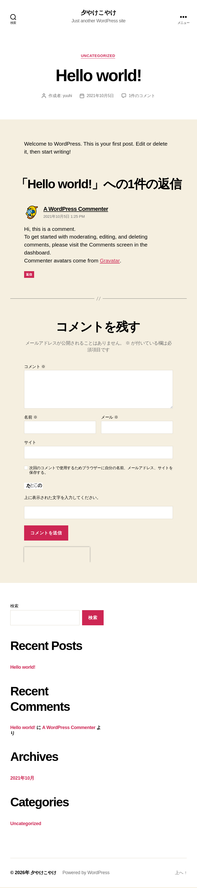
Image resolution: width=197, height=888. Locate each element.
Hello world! (22, 667)
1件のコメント (142, 96)
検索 (14, 606)
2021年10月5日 (100, 96)
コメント (34, 367)
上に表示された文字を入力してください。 (62, 498)
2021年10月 (22, 778)
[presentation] (57, 555)
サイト (30, 443)
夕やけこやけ (98, 13)
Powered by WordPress (87, 873)
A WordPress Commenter (68, 728)
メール (109, 418)
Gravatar (110, 261)
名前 (30, 418)
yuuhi (67, 96)
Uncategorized (98, 56)
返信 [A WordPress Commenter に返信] (29, 275)
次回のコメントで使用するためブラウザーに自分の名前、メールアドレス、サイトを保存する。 (101, 471)
